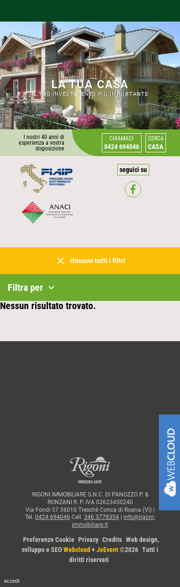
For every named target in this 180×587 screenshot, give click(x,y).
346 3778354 (101, 517)
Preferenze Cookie (48, 539)
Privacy (88, 539)
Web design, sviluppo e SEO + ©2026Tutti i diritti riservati (90, 550)
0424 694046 (52, 517)
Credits (112, 539)
